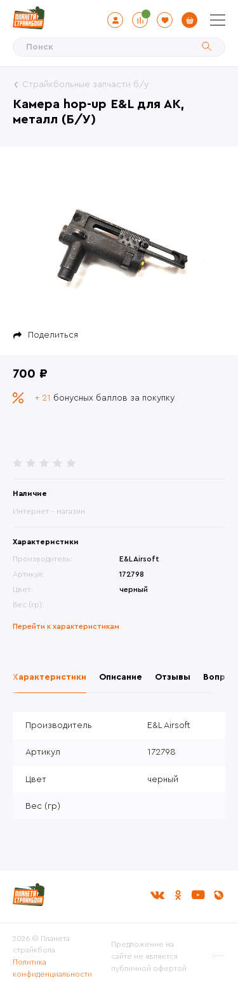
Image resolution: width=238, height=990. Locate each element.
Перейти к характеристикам (66, 626)
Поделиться (53, 335)
